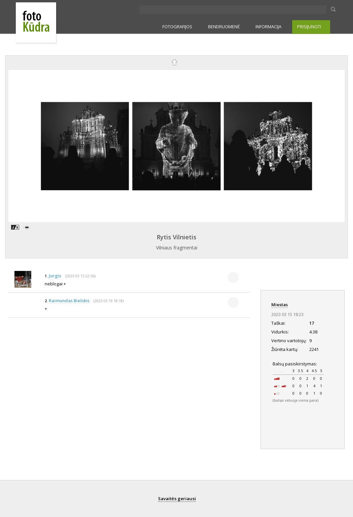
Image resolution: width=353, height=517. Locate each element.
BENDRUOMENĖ (224, 27)
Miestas (279, 305)
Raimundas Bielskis (69, 300)
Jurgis (55, 276)
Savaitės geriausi (177, 498)
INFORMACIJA (268, 27)
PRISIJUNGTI (309, 27)
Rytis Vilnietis (176, 237)
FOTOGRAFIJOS (177, 27)
